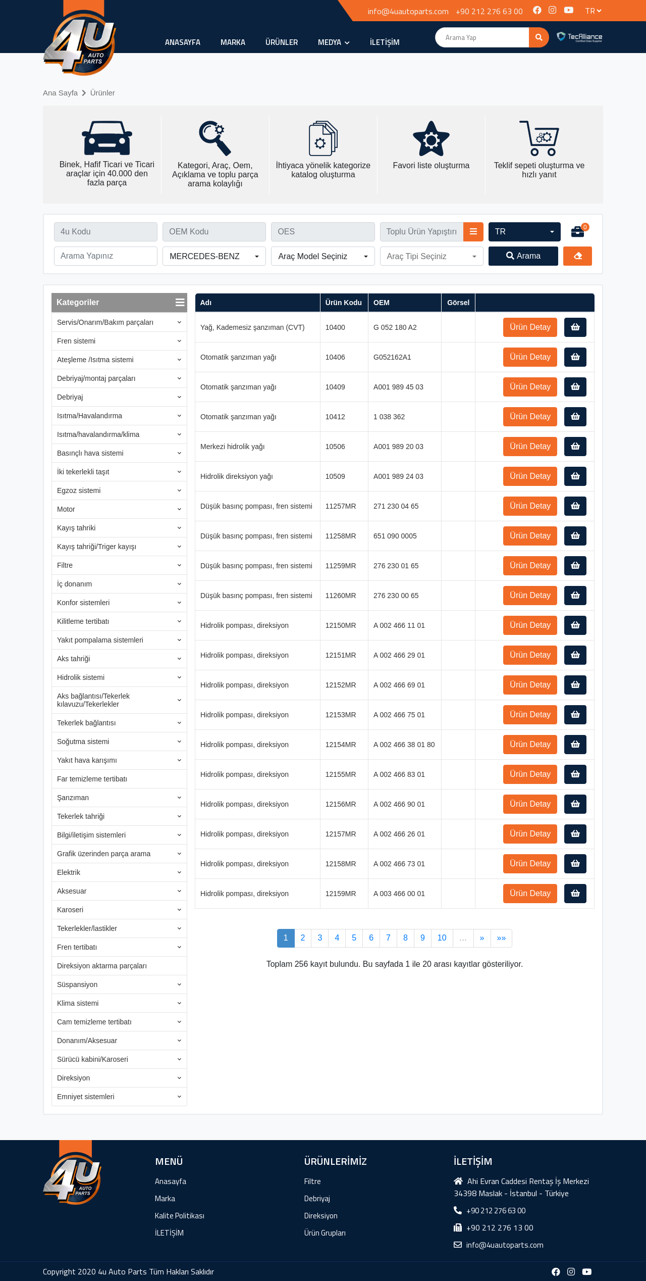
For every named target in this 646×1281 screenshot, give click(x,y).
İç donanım (74, 584)
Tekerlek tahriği (80, 816)
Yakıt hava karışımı (87, 760)
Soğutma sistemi (83, 741)
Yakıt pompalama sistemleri (100, 640)
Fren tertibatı (77, 947)
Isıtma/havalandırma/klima (98, 434)
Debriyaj (70, 397)
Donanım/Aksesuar (87, 1041)
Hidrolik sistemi (80, 677)
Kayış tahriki (76, 528)
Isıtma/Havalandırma (89, 416)
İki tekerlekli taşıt (83, 472)
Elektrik (68, 872)
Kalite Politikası (179, 1215)
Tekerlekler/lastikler (87, 928)
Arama (523, 256)
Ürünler (102, 92)
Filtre (65, 565)
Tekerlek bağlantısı (86, 723)
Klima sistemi (77, 1003)
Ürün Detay (530, 327)
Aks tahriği (73, 659)
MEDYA (334, 42)
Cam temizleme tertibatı (94, 1022)
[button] (525, 231)
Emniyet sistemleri (86, 1097)
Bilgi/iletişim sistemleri (91, 835)
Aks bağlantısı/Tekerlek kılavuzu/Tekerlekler (93, 700)
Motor (66, 509)
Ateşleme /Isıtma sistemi (95, 360)
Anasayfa (182, 42)
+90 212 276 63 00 (489, 11)
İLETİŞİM (385, 42)
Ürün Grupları (325, 1233)
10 (442, 937)
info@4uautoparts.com (408, 11)
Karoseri (70, 910)
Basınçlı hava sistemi (90, 453)
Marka (233, 42)
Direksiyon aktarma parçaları (102, 966)
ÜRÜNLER (281, 42)
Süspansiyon (77, 984)
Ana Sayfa (60, 92)
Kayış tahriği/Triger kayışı (96, 547)
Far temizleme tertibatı (92, 779)
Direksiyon (73, 1078)
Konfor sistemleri (83, 603)
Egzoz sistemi (78, 490)
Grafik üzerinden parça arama (103, 854)
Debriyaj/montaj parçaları (96, 378)
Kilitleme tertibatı (83, 621)
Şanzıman (73, 798)
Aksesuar (71, 891)
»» (501, 937)
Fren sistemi (76, 341)
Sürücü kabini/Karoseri (92, 1059)
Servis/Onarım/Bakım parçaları (105, 322)
